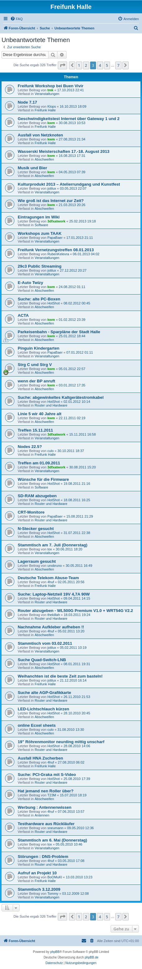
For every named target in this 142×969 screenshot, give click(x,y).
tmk (50, 90)
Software (41, 225)
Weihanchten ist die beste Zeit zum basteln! (60, 676)
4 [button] (100, 65)
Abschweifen (44, 159)
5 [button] (107, 65)
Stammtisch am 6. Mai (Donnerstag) (52, 840)
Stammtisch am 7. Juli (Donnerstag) (52, 545)
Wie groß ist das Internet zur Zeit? (51, 200)
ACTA (23, 315)
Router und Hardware (50, 405)
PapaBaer (54, 237)
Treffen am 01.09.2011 (39, 463)
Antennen (41, 815)
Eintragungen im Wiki (39, 217)
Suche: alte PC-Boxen (39, 299)
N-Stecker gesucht (36, 528)
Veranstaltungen (46, 94)
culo (50, 451)
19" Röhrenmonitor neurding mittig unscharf (61, 741)
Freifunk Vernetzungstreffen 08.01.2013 (56, 250)
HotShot (53, 303)
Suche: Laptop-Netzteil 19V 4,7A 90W (54, 594)
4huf (50, 582)
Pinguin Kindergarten (38, 348)
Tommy (52, 893)
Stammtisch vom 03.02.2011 (45, 643)
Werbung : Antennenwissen (44, 807)
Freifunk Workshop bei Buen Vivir (50, 86)
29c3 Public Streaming (40, 266)
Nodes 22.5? (30, 446)
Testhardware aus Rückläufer (46, 823)
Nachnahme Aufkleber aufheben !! (51, 627)
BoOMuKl (54, 877)
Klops (51, 106)
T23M (51, 795)
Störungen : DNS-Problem (43, 856)
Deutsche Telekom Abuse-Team (48, 577)
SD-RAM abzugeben (37, 495)
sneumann (55, 828)
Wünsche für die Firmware (43, 479)
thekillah (53, 615)
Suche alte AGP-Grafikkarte (44, 692)
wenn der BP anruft (36, 381)
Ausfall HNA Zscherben (40, 758)
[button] (62, 65)
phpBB (55, 952)
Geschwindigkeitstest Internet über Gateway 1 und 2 (69, 118)
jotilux (51, 188)
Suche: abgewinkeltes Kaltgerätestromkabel (60, 397)
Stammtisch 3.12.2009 (39, 889)
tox (49, 549)
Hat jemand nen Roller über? (46, 791)
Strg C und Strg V (35, 364)
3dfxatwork (56, 221)
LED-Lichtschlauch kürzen (43, 709)
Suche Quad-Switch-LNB (42, 659)
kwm (51, 123)
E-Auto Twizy (30, 282)
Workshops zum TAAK (40, 233)
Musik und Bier (32, 168)
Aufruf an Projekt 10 (37, 873)
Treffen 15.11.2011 (35, 430)
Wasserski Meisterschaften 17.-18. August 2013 (63, 151)
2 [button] (86, 65)
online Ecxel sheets (37, 725)
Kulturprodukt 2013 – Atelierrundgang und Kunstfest (69, 184)
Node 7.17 (27, 102)
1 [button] (79, 65)
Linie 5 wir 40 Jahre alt (40, 413)
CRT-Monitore (31, 512)
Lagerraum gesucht (37, 561)
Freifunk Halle (45, 110)
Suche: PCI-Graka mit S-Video (47, 774)
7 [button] (118, 65)
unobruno (54, 565)
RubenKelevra (58, 254)
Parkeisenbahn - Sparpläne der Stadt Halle (59, 331)
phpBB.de (91, 957)
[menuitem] (16, 19)
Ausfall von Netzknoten (40, 135)
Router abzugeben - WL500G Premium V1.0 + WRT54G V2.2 (75, 610)
